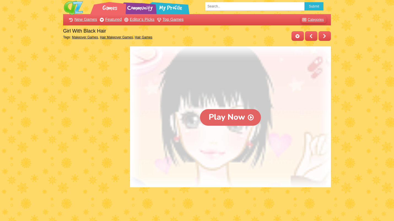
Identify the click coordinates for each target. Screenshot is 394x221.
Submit (314, 6)
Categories (312, 19)
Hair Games (143, 37)
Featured (110, 19)
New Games (82, 19)
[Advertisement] (95, 129)
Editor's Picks (139, 19)
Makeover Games (85, 37)
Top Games (170, 19)
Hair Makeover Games (116, 37)
